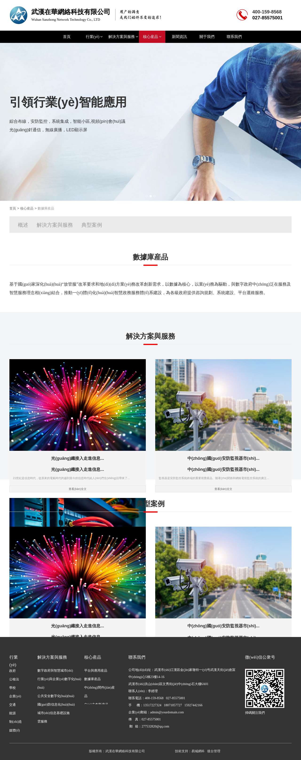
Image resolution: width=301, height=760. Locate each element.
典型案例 (91, 225)
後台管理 (213, 751)
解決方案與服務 (123, 37)
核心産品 (152, 37)
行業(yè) (94, 37)
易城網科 (198, 751)
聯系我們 (234, 37)
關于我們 (206, 37)
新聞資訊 (179, 37)
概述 (23, 225)
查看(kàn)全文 (54, 464)
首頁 (67, 37)
